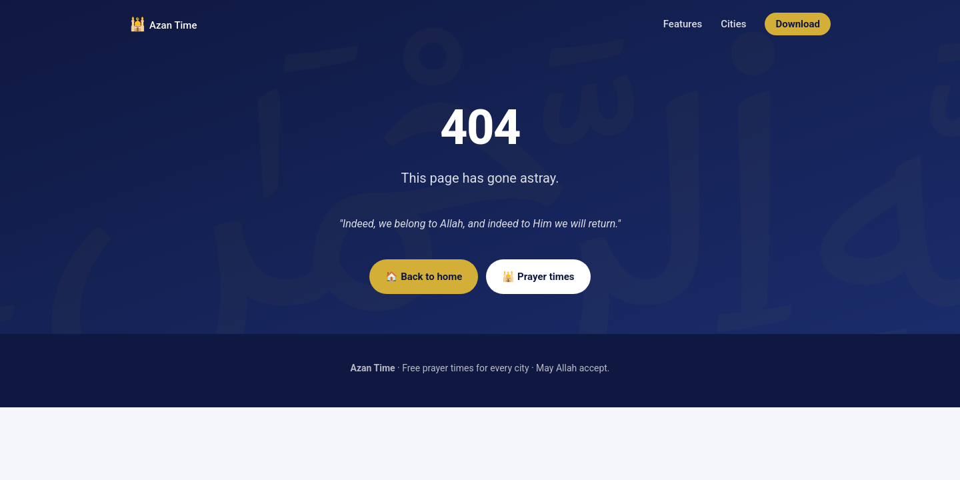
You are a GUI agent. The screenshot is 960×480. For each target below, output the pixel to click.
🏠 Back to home (423, 277)
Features (682, 24)
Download (797, 24)
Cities (733, 24)
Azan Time (173, 25)
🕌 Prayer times (538, 277)
